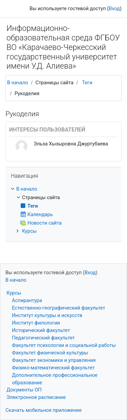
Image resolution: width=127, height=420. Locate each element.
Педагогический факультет (43, 338)
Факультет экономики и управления (54, 360)
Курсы (29, 231)
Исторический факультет (41, 330)
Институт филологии (36, 323)
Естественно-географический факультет (58, 308)
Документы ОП (24, 390)
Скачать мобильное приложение (43, 410)
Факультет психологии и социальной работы (64, 345)
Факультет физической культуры (50, 353)
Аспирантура (27, 300)
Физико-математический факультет (53, 368)
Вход (114, 8)
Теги (87, 83)
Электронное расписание (36, 397)
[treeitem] (63, 189)
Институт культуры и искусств (47, 315)
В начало (17, 83)
